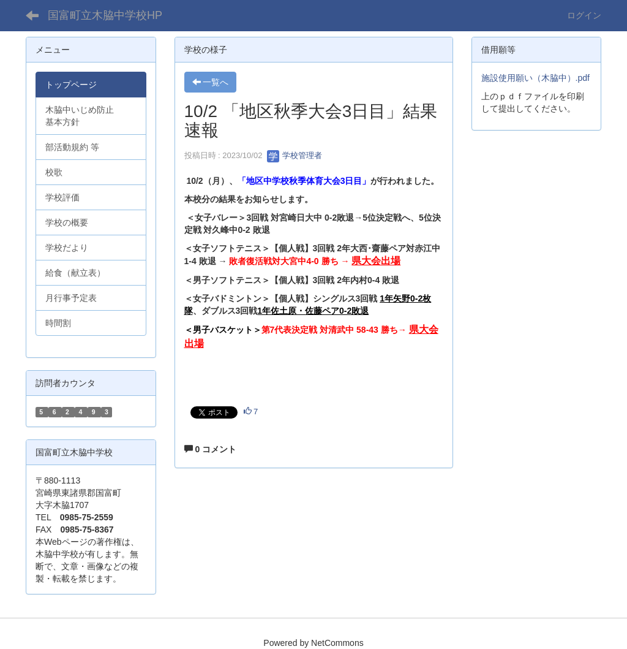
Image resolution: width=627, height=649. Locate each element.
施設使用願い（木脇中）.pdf (535, 78)
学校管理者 (295, 155)
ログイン (584, 15)
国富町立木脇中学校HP (105, 15)
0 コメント (210, 449)
